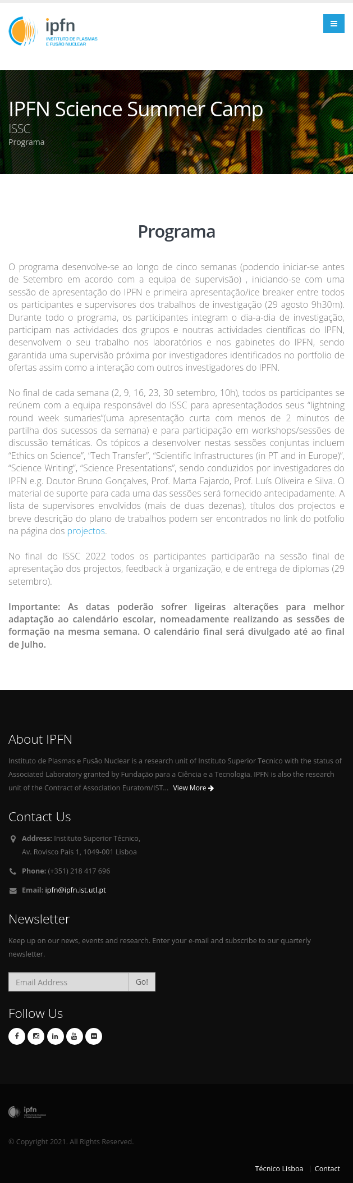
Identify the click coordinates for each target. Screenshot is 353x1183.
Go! (142, 981)
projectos (86, 531)
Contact (327, 1168)
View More (193, 788)
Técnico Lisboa (279, 1168)
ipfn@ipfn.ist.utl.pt (75, 890)
